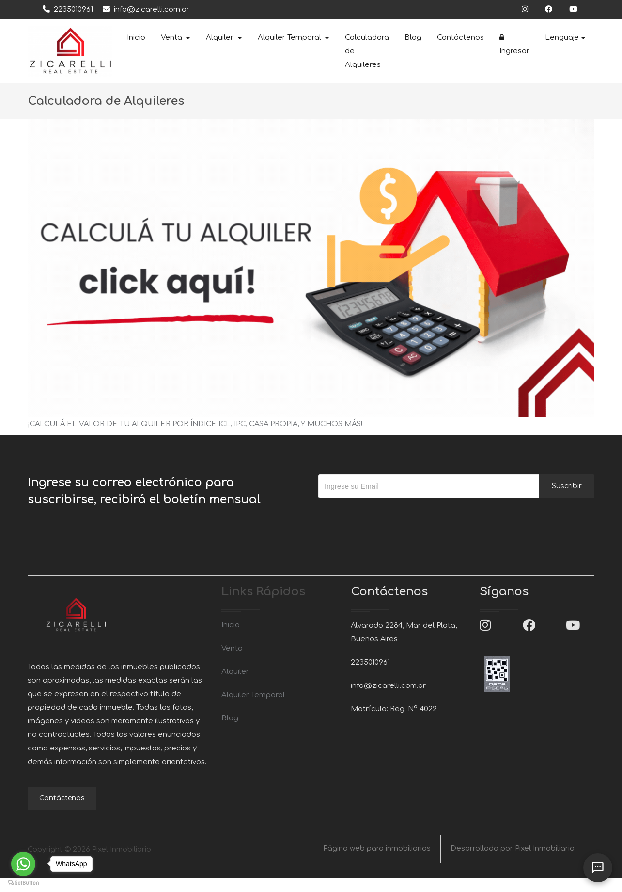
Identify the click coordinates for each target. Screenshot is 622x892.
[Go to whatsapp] (23, 864)
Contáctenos (460, 37)
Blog (412, 37)
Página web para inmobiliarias (377, 863)
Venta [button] (172, 37)
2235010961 (68, 9)
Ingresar (514, 44)
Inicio (136, 37)
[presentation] (392, 518)
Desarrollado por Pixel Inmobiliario (513, 863)
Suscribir (567, 486)
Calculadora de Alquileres (367, 51)
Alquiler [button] (220, 37)
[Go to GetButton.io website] (23, 882)
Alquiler (235, 672)
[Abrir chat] (597, 867)
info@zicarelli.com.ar (146, 9)
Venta (232, 648)
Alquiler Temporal (253, 695)
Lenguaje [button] (562, 37)
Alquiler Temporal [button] (290, 37)
